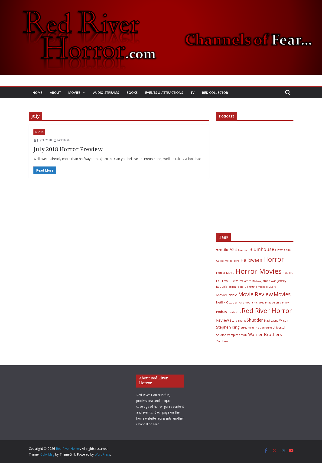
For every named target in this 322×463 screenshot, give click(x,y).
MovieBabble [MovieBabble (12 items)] (226, 295)
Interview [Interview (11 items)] (236, 280)
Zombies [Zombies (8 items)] (222, 341)
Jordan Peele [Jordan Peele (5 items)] (236, 286)
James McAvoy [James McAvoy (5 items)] (252, 281)
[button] (83, 92)
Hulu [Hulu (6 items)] (285, 272)
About (55, 92)
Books (132, 92)
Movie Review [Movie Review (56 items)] (255, 294)
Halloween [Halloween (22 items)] (251, 260)
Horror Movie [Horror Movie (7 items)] (225, 273)
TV (193, 92)
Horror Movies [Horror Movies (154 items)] (258, 271)
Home (37, 92)
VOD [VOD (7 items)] (244, 335)
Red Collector (215, 92)
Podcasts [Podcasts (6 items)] (235, 312)
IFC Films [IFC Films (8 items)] (222, 281)
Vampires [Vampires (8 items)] (233, 335)
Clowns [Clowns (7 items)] (280, 250)
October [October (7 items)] (231, 302)
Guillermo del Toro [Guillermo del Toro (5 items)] (228, 260)
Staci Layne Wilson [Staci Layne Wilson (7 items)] (276, 321)
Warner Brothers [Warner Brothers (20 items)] (265, 334)
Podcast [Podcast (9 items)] (222, 312)
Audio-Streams (106, 92)
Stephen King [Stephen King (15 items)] (228, 327)
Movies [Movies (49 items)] (282, 294)
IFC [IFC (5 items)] (291, 272)
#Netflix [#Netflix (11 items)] (222, 249)
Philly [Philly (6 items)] (285, 302)
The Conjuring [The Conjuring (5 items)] (263, 327)
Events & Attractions (164, 92)
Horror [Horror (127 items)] (273, 259)
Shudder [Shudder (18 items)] (255, 320)
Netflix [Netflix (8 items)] (220, 302)
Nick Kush (63, 140)
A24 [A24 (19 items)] (233, 249)
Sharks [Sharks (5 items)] (242, 320)
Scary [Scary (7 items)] (233, 321)
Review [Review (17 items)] (222, 320)
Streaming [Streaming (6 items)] (247, 327)
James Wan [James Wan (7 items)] (269, 281)
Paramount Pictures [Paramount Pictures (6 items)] (251, 302)
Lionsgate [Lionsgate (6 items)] (250, 286)
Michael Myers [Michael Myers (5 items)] (267, 286)
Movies (74, 92)
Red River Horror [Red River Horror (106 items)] (267, 310)
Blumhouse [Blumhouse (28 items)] (261, 249)
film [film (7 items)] (288, 250)
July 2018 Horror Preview (68, 149)
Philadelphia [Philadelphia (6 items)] (273, 302)
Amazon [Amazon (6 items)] (243, 250)
